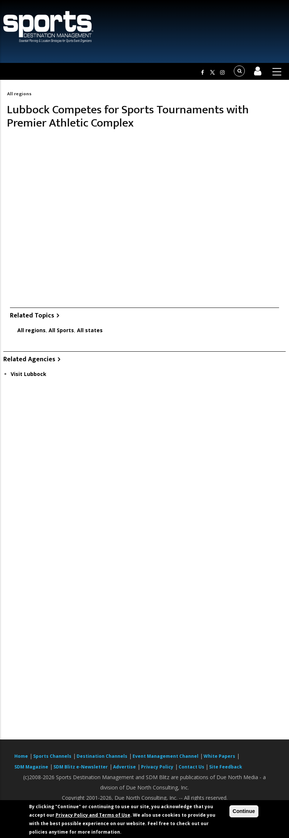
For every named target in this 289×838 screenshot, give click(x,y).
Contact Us (192, 767)
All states (90, 330)
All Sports (61, 330)
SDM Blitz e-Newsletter (80, 767)
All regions (19, 94)
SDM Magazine (31, 767)
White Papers (219, 756)
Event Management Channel (165, 756)
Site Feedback (225, 767)
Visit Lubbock (28, 373)
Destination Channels (102, 756)
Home (21, 756)
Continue (244, 811)
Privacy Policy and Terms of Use (93, 815)
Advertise (124, 767)
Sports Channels (52, 756)
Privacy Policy (157, 767)
